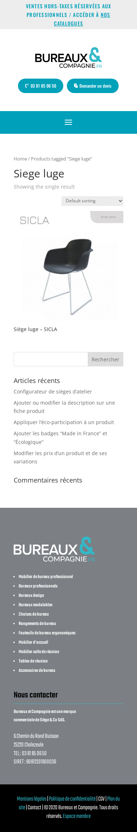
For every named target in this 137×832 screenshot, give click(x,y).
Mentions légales (31, 799)
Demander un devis (95, 86)
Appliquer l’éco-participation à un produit (64, 422)
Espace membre (77, 816)
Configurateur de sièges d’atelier (53, 391)
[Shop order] (92, 201)
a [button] (68, 122)
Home (20, 158)
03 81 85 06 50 (43, 86)
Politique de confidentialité (72, 799)
